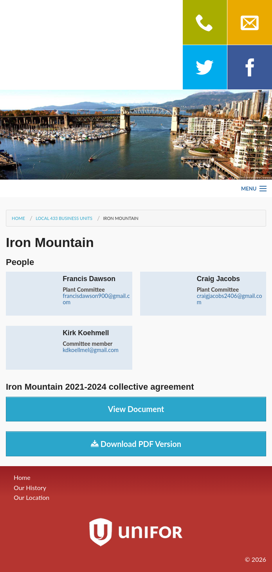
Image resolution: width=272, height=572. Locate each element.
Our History (30, 487)
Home (18, 218)
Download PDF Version (136, 444)
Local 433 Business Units (64, 218)
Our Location (31, 497)
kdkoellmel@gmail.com (91, 350)
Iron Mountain (120, 218)
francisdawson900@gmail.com (96, 298)
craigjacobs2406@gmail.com (229, 298)
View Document (136, 409)
